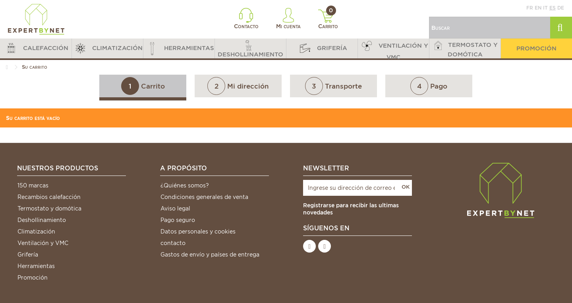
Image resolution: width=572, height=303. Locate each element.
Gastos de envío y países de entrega (209, 254)
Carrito (328, 19)
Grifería (27, 254)
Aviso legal (175, 208)
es (552, 8)
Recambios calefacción (49, 197)
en (538, 8)
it (545, 8)
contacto (173, 243)
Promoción (32, 277)
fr (529, 8)
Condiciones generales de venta (204, 197)
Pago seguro (177, 220)
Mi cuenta (288, 18)
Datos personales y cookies (198, 231)
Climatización (36, 231)
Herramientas (36, 266)
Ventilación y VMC (42, 243)
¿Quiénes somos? (184, 185)
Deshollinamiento (41, 220)
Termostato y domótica (49, 208)
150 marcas (32, 185)
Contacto (246, 18)
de (560, 8)
